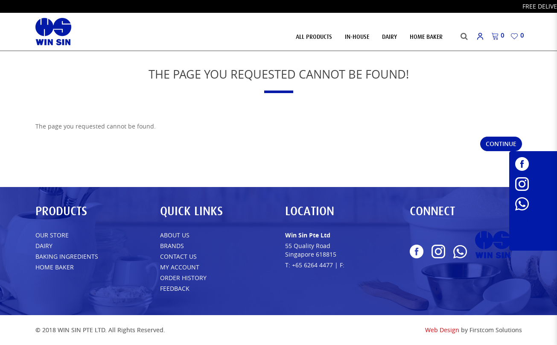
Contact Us (178, 256)
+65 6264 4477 (312, 265)
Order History (183, 278)
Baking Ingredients (66, 256)
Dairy (43, 246)
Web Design (442, 330)
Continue (501, 144)
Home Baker (54, 267)
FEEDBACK (175, 288)
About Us (175, 235)
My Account (179, 267)
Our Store (52, 235)
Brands (172, 246)
